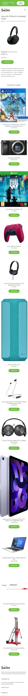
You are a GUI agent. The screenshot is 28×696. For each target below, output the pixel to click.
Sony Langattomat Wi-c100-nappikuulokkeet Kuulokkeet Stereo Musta (14, 402)
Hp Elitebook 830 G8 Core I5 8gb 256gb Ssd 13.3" (14, 558)
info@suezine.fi (5, 687)
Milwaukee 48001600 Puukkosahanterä (14, 604)
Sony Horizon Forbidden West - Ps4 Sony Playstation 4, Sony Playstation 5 (14, 125)
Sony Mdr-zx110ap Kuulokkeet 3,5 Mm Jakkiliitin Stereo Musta (14, 284)
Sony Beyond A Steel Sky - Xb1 (14, 209)
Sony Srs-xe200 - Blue (14, 364)
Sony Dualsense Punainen (14, 246)
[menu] (25, 10)
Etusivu (3, 21)
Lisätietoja (7, 62)
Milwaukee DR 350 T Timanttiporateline (14, 648)
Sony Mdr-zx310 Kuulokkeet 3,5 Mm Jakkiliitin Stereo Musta (14, 441)
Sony (16, 52)
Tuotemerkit (11, 52)
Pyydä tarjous (21, 3)
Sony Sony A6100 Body (14, 158)
